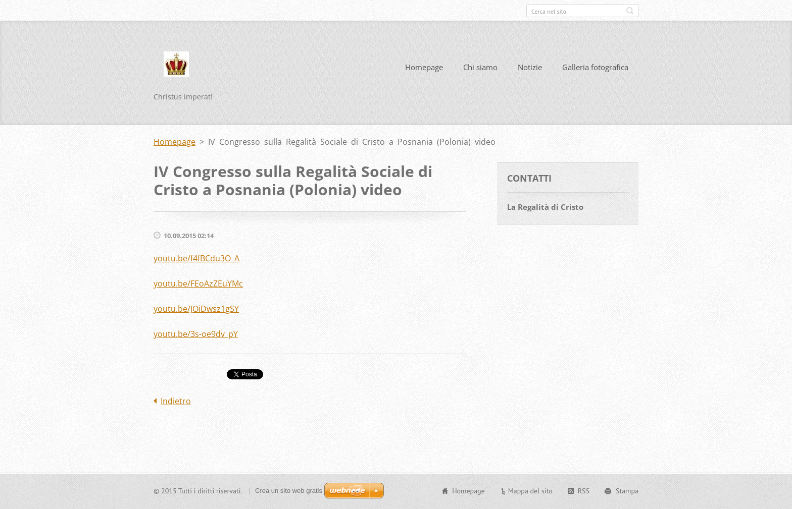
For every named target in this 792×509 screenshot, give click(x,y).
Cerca (629, 10)
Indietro (176, 401)
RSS (583, 490)
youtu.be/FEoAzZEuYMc (198, 283)
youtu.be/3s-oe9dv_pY (196, 334)
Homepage (424, 67)
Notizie (530, 67)
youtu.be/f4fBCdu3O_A (196, 258)
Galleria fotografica (595, 67)
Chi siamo (480, 67)
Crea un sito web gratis (288, 490)
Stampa (627, 490)
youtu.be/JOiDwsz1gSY (196, 308)
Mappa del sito (530, 490)
